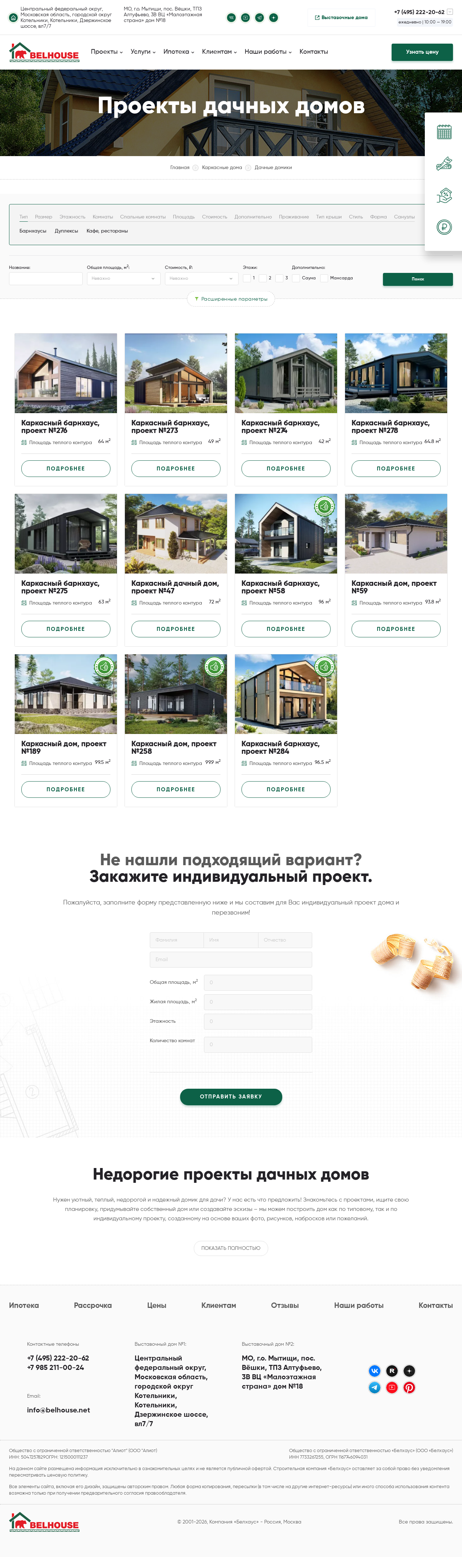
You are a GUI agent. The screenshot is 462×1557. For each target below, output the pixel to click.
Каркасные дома (222, 167)
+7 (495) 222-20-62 (58, 1358)
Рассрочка (93, 1306)
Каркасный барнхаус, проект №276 (60, 427)
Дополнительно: (308, 268)
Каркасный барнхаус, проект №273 (170, 427)
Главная (179, 167)
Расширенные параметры (234, 298)
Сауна (304, 278)
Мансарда (336, 278)
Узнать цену (422, 52)
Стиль (356, 217)
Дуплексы (66, 231)
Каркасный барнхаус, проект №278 (391, 427)
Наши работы (359, 1306)
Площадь (184, 217)
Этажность (73, 217)
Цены (156, 1306)
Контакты (314, 52)
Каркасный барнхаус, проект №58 (280, 587)
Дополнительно (253, 217)
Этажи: (250, 268)
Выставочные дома (345, 17)
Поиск (418, 279)
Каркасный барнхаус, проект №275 (60, 587)
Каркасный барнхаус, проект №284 (280, 748)
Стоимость (214, 217)
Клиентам (218, 1306)
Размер (43, 217)
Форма (378, 217)
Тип (23, 217)
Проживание (294, 217)
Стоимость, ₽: (179, 268)
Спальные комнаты (143, 217)
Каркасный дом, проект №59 (394, 587)
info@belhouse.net (58, 1410)
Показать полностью (231, 1248)
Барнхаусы (32, 231)
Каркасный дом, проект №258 (174, 748)
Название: (19, 268)
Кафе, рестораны (107, 231)
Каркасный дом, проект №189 (63, 748)
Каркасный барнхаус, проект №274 (280, 427)
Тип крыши (329, 217)
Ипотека (24, 1306)
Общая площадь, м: (108, 268)
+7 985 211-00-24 (55, 1368)
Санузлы (404, 217)
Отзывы (285, 1306)
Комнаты (103, 217)
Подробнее (66, 469)
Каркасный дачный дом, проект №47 (175, 587)
